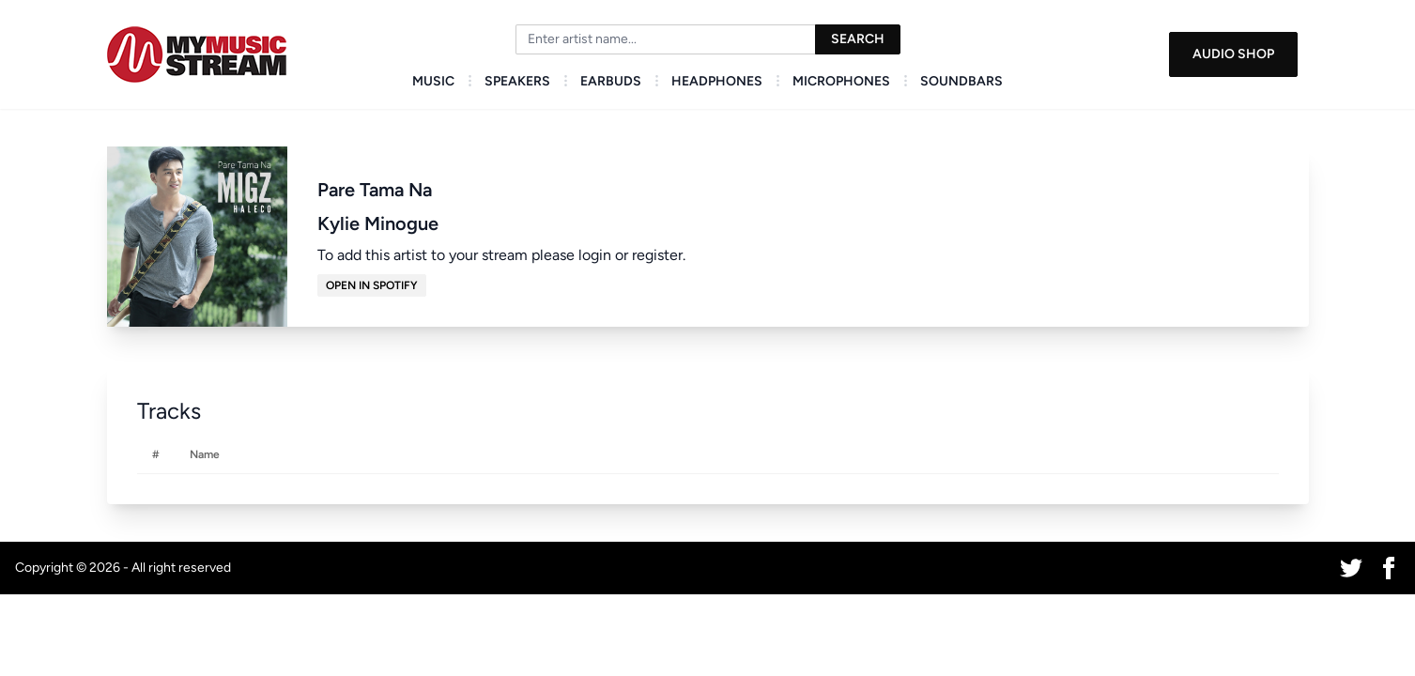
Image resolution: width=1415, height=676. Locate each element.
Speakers (517, 81)
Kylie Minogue (377, 223)
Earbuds (610, 81)
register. (658, 255)
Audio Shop (1233, 54)
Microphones (841, 81)
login (594, 255)
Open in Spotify (372, 285)
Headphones (716, 81)
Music (433, 81)
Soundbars (961, 81)
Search (857, 39)
